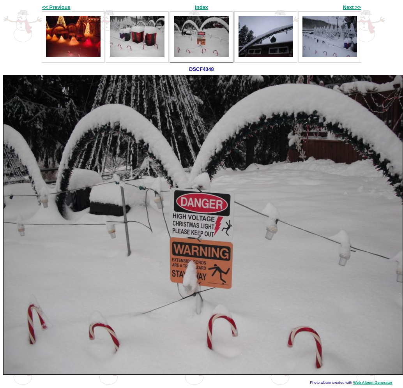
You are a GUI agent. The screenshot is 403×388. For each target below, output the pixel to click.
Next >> (352, 7)
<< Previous (56, 7)
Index (201, 7)
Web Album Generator (372, 382)
